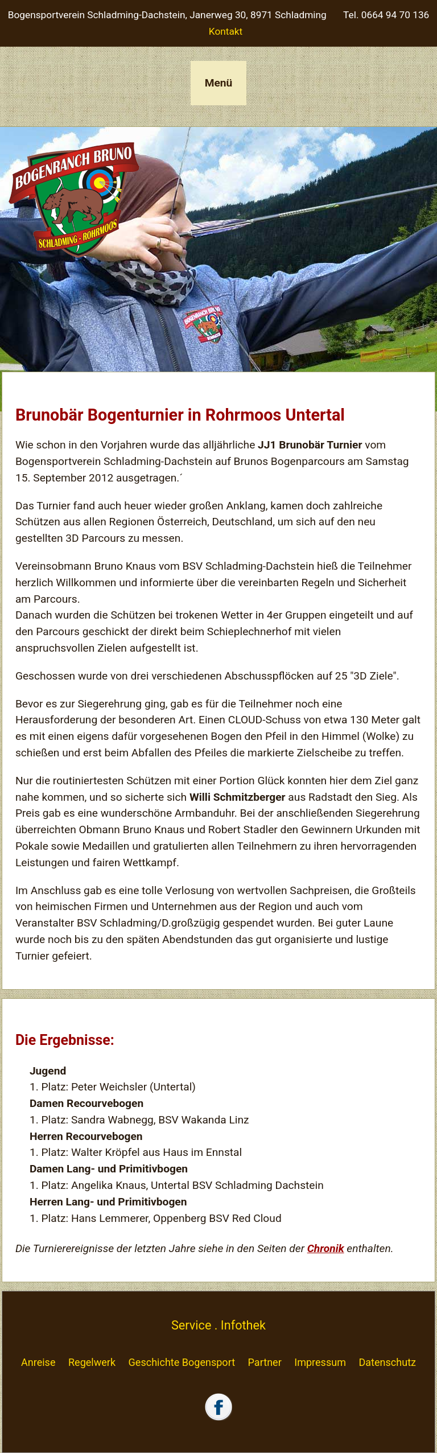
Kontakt (225, 31)
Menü (219, 82)
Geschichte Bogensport (182, 1362)
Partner (265, 1362)
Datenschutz (387, 1362)
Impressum (320, 1362)
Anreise (38, 1362)
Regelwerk (92, 1362)
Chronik (325, 1248)
